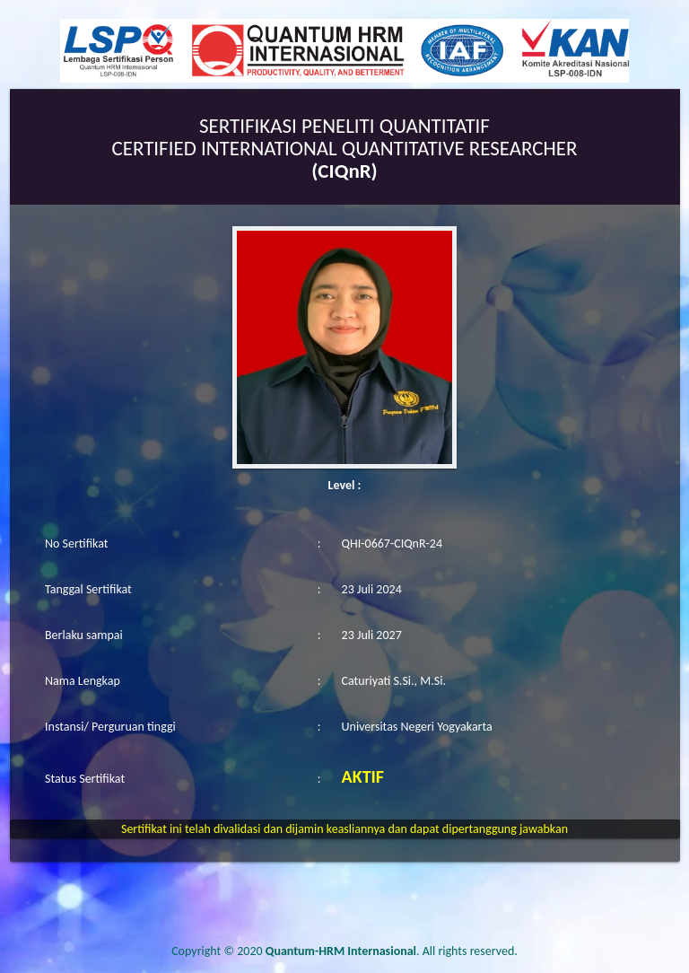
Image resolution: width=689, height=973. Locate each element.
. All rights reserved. (392, 951)
